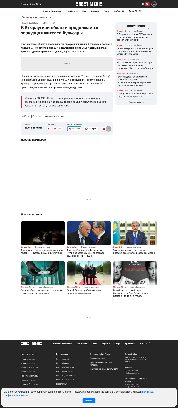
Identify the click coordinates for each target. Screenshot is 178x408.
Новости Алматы (28, 359)
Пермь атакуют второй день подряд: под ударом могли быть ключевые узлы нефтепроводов (135, 51)
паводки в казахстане (54, 116)
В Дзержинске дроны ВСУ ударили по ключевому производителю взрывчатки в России (134, 37)
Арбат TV (135, 11)
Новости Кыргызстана (64, 371)
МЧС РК (25, 116)
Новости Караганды (29, 376)
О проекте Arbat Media (100, 354)
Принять (89, 401)
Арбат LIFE (119, 11)
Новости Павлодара (29, 384)
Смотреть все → (136, 102)
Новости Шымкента (29, 368)
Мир (84, 11)
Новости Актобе (28, 372)
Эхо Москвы (72, 11)
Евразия (95, 11)
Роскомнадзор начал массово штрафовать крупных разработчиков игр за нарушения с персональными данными (135, 81)
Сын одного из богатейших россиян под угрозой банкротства (135, 95)
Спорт (107, 11)
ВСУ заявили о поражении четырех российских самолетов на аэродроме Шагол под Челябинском (135, 65)
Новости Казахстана (52, 11)
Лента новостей (62, 359)
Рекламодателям (97, 358)
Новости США (61, 384)
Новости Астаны (28, 363)
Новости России (62, 363)
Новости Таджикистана (65, 380)
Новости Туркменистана (65, 375)
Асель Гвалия (33, 127)
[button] (108, 128)
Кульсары (36, 116)
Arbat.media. (82, 51)
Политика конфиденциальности (104, 369)
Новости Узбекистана (64, 367)
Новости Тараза (28, 380)
